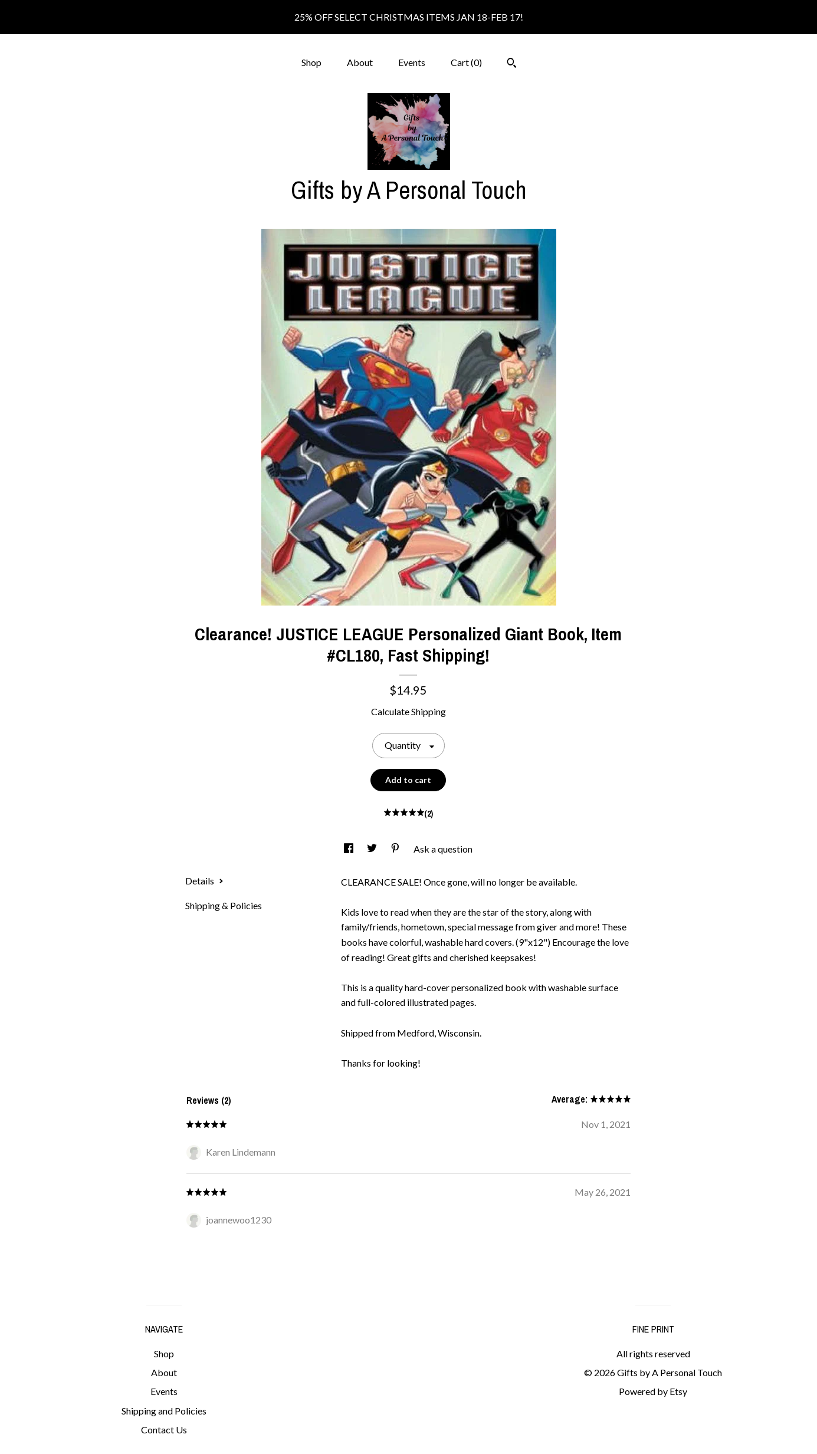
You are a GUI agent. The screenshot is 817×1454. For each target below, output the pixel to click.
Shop (311, 62)
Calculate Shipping (408, 711)
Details (204, 880)
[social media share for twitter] (373, 848)
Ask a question (443, 848)
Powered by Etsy (653, 1391)
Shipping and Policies (164, 1410)
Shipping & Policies (223, 905)
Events (411, 62)
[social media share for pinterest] (396, 848)
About (360, 62)
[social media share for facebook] (349, 848)
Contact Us (164, 1429)
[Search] (511, 64)
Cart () (466, 62)
